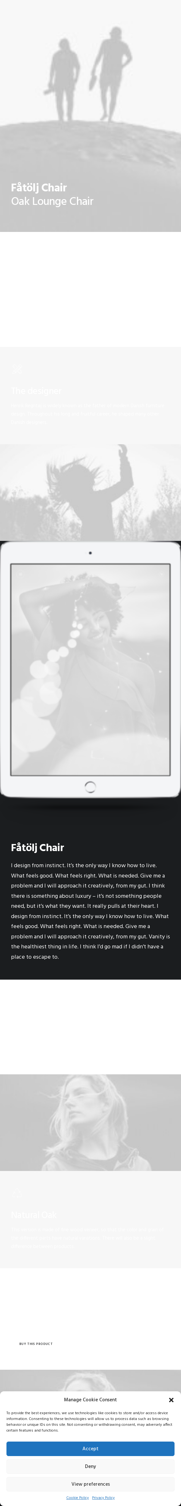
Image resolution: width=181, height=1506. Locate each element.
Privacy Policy (103, 1498)
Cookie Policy (77, 1498)
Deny (90, 1467)
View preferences (90, 1484)
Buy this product (36, 1344)
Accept (90, 1449)
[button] (171, 1400)
